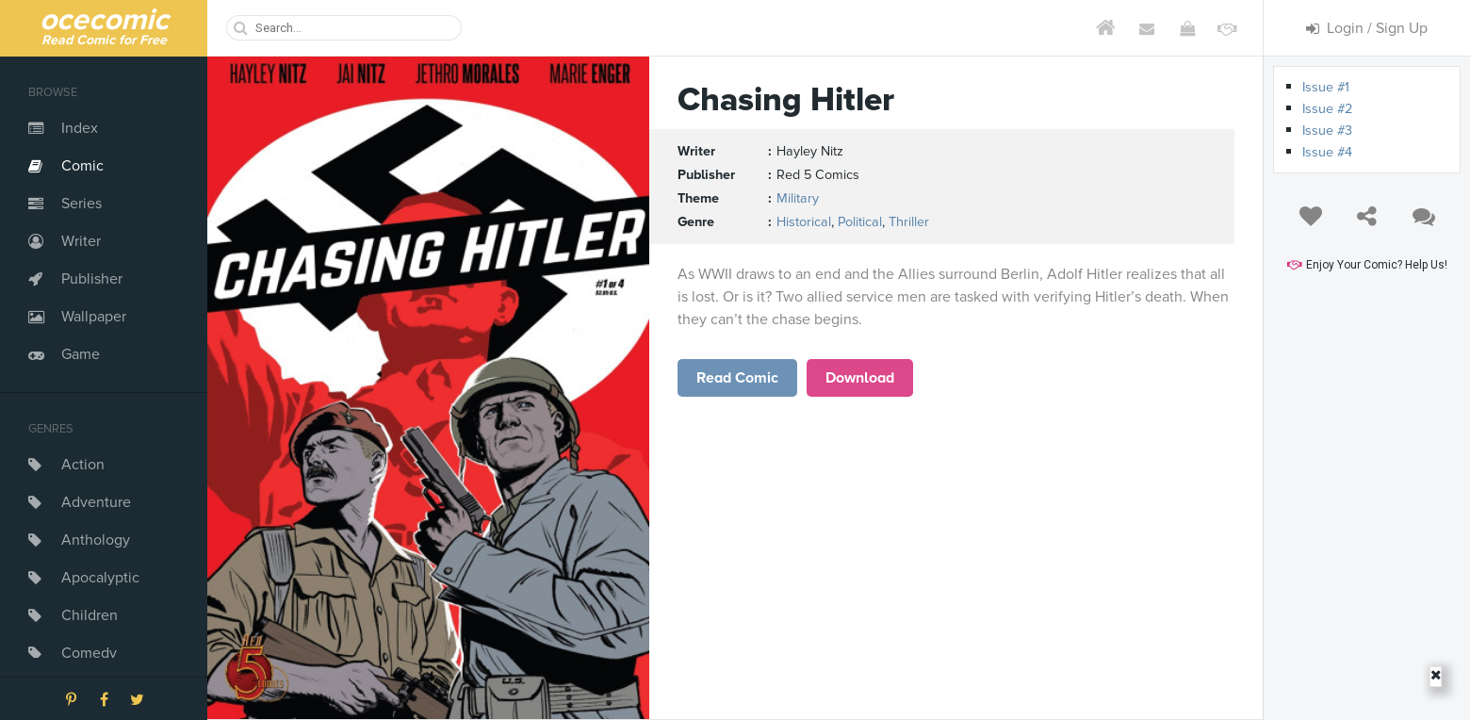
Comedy (89, 653)
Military (797, 198)
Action (83, 464)
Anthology (95, 540)
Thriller (909, 222)
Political (860, 222)
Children (89, 615)
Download (859, 377)
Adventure (96, 502)
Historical (803, 222)
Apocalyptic (100, 577)
